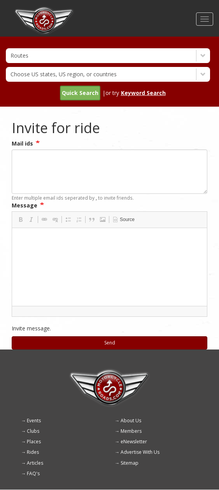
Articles (35, 463)
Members (131, 431)
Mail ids (22, 143)
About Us (131, 420)
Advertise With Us (140, 452)
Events (34, 420)
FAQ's (33, 473)
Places (34, 441)
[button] (20, 219)
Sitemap (129, 463)
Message (24, 205)
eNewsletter (134, 441)
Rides (33, 452)
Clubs (33, 431)
